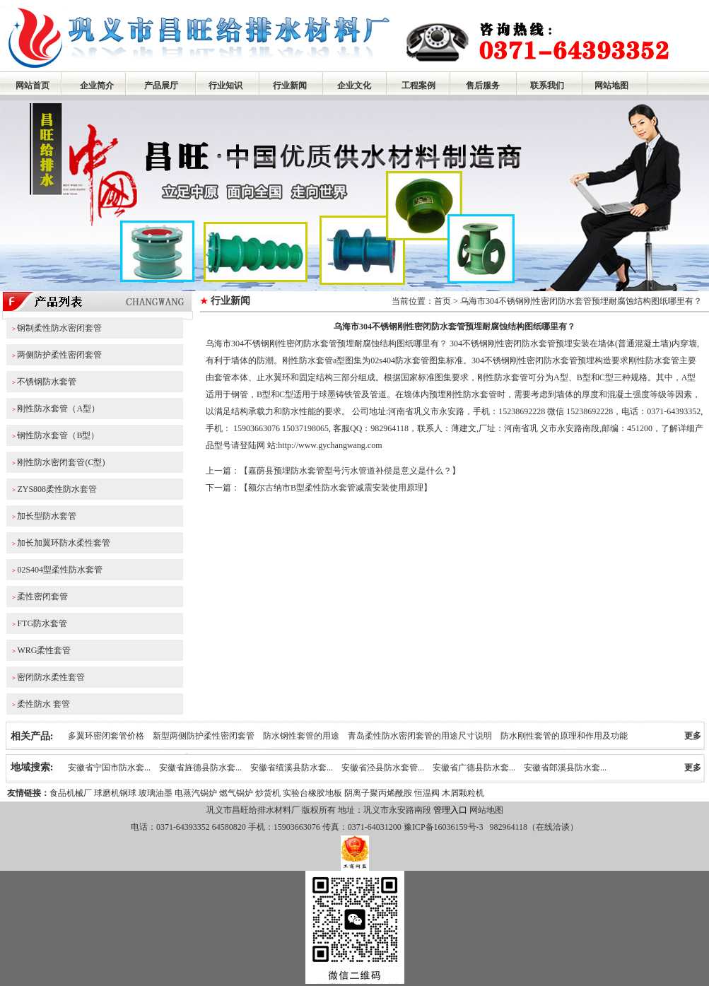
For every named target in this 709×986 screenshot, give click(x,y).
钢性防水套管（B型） (58, 435)
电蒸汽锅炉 (196, 793)
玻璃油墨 (155, 793)
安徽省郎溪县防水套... (565, 768)
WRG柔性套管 (44, 650)
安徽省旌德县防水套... (200, 768)
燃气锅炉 (236, 793)
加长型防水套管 (46, 516)
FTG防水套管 (42, 623)
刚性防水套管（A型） (58, 408)
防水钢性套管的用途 (301, 736)
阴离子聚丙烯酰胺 (378, 793)
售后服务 (483, 85)
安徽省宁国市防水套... (109, 768)
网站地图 (611, 85)
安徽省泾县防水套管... (382, 768)
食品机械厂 (70, 793)
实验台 (295, 793)
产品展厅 (161, 85)
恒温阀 (427, 793)
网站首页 (32, 85)
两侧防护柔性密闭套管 (59, 355)
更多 (692, 736)
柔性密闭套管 (42, 596)
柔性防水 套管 (43, 704)
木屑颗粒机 (463, 793)
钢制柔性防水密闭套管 (59, 328)
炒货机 (268, 793)
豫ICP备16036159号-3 (443, 827)
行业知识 (225, 85)
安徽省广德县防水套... (474, 768)
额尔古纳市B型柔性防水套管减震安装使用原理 (335, 488)
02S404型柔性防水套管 (59, 570)
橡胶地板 (325, 793)
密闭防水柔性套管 (51, 677)
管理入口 (450, 810)
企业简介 (97, 85)
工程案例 (418, 85)
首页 (442, 301)
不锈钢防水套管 (46, 382)
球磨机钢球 (115, 793)
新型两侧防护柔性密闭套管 (203, 736)
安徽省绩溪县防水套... (291, 768)
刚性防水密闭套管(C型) (61, 462)
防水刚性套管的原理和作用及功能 (564, 736)
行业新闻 (290, 85)
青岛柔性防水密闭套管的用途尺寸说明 (420, 736)
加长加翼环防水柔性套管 (63, 543)
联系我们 (547, 85)
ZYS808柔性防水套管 (57, 489)
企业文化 (354, 85)
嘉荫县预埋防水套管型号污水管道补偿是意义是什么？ (350, 471)
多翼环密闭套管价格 (106, 736)
